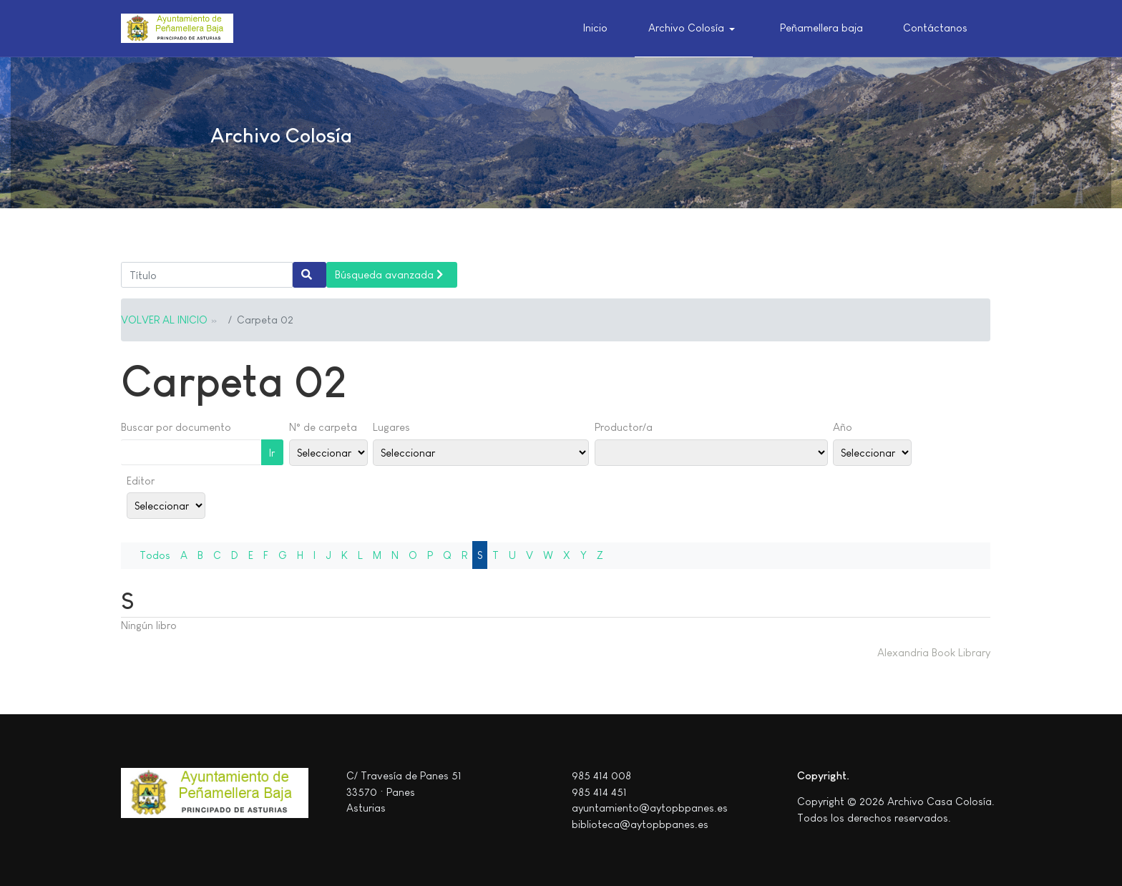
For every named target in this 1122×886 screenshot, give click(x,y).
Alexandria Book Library (933, 652)
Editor (141, 480)
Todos (155, 555)
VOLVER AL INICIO (164, 319)
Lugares (391, 427)
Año (842, 427)
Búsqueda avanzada (389, 274)
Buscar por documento (176, 427)
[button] (694, 28)
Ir (272, 453)
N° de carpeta (323, 427)
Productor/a (624, 427)
